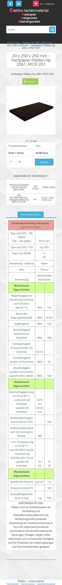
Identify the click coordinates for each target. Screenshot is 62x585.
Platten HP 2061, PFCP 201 (37, 43)
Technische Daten (30, 214)
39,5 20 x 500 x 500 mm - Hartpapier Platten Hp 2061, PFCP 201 (19, 198)
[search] (52, 30)
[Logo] (29, 16)
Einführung (13, 43)
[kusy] (13, 161)
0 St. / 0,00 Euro (47, 4)
